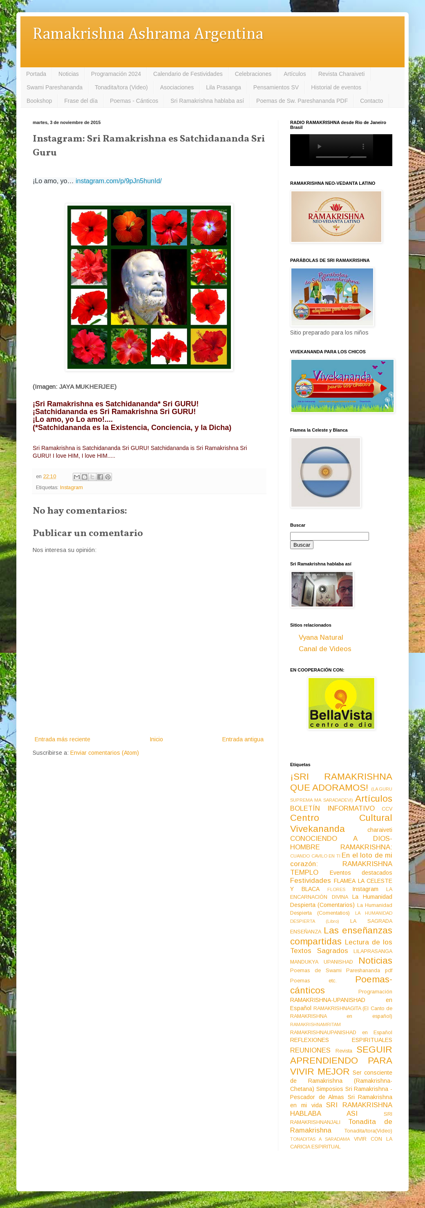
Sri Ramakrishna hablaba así (207, 101)
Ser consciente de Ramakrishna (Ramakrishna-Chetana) (341, 1080)
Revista (344, 1051)
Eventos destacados (361, 872)
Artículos (295, 74)
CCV (387, 809)
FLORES (336, 889)
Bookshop (39, 101)
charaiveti (379, 830)
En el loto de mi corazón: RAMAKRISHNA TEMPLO (341, 863)
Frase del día (81, 101)
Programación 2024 (116, 74)
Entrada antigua (243, 739)
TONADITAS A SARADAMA (320, 1139)
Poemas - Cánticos (134, 101)
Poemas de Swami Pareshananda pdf (341, 970)
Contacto (371, 101)
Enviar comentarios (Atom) (104, 752)
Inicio (156, 739)
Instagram (71, 487)
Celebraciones (253, 74)
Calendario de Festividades (188, 74)
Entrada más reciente (62, 739)
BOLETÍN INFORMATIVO (332, 808)
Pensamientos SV (276, 87)
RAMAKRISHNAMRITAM (315, 1024)
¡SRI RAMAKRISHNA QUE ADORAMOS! (341, 782)
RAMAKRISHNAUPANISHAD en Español (341, 1032)
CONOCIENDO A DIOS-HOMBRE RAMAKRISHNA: (341, 843)
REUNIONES (310, 1050)
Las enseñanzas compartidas (341, 935)
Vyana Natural (321, 637)
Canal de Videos (325, 649)
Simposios (329, 1089)
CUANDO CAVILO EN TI (315, 855)
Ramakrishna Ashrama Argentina (148, 34)
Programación (375, 992)
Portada (36, 74)
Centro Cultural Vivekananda (341, 823)
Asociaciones (177, 87)
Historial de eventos (336, 87)
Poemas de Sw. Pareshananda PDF (302, 101)
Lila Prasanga (223, 87)
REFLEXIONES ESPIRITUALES (341, 1040)
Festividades (310, 880)
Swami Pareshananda (55, 87)
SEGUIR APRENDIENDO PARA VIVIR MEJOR (341, 1060)
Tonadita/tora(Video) (368, 1131)
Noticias (68, 74)
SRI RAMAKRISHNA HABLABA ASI (341, 1109)
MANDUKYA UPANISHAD (321, 962)
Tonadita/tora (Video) (121, 87)
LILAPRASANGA (372, 951)
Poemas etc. (313, 981)
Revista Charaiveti (341, 74)
